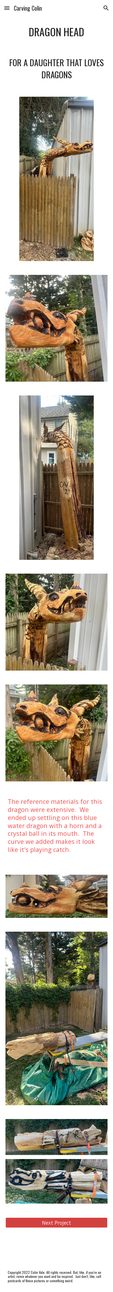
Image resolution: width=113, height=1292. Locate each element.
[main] (56, 31)
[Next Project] (56, 1223)
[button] (7, 8)
